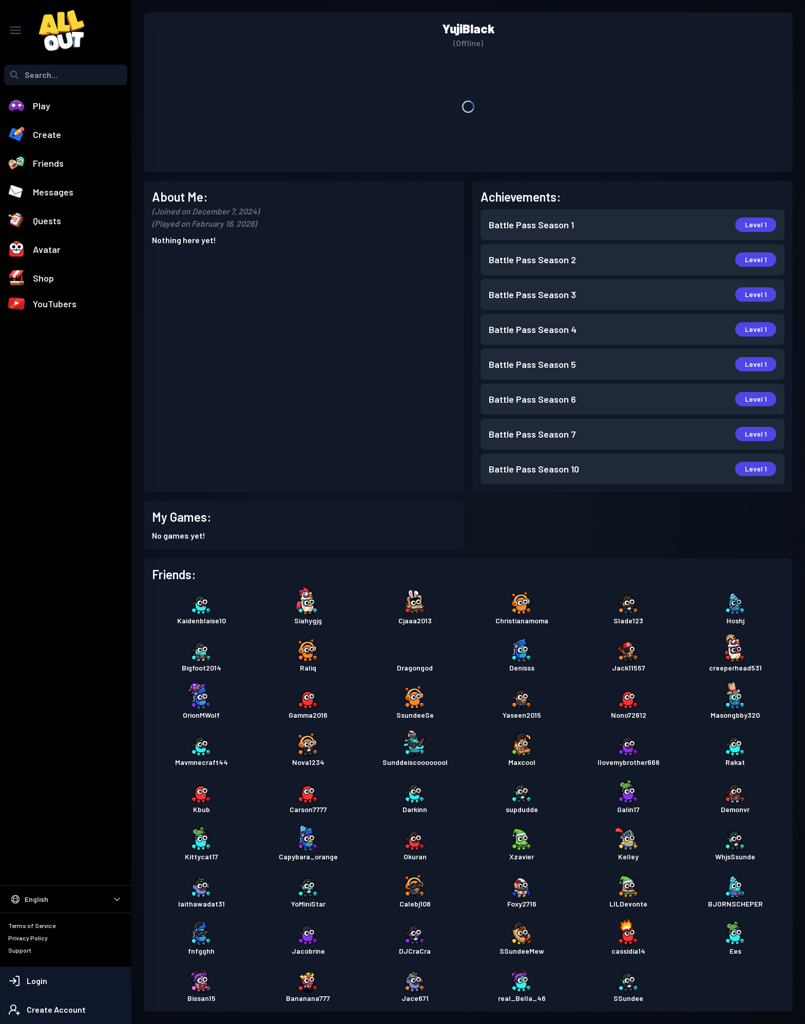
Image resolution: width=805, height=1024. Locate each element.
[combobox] (65, 75)
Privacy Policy (28, 937)
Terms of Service (31, 925)
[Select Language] (65, 899)
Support (19, 950)
